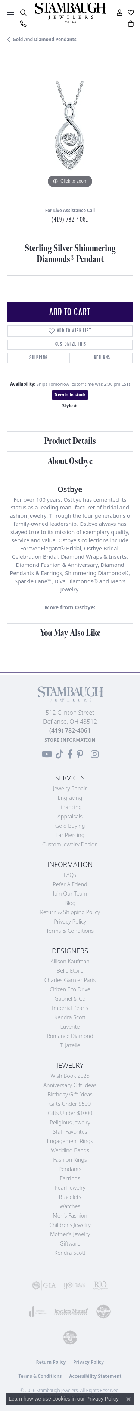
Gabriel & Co (70, 998)
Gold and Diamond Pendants (45, 39)
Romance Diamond (70, 1035)
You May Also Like (70, 633)
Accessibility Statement (95, 1376)
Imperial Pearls (70, 1007)
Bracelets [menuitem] (70, 1196)
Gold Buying (70, 825)
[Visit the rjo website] (100, 1285)
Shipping (38, 357)
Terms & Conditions (70, 930)
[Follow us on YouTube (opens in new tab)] (47, 754)
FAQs (70, 874)
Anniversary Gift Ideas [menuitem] (70, 1085)
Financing (70, 807)
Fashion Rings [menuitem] (70, 1159)
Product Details (70, 441)
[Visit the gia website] (44, 1285)
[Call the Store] (70, 730)
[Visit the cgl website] (70, 1337)
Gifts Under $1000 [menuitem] (70, 1113)
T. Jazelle (70, 1045)
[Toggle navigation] (11, 12)
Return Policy (51, 1362)
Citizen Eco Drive (70, 989)
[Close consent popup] (128, 1399)
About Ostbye (70, 461)
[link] (23, 23)
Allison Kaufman (70, 961)
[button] (23, 12)
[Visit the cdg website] (103, 1311)
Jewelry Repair (70, 788)
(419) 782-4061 (70, 219)
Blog (70, 902)
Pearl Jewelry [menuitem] (70, 1187)
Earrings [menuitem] (70, 1178)
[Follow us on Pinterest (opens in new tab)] (80, 754)
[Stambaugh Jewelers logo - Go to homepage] (70, 13)
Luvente (70, 1026)
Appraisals (70, 816)
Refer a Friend (70, 884)
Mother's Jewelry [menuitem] (70, 1234)
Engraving (70, 797)
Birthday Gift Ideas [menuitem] (70, 1094)
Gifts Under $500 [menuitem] (70, 1103)
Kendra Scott (70, 1017)
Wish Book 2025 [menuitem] (70, 1075)
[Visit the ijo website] (74, 1285)
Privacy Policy (70, 921)
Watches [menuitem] (70, 1206)
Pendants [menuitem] (70, 1168)
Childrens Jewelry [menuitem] (70, 1224)
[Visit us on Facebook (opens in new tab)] (70, 754)
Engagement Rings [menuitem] (70, 1141)
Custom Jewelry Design (70, 844)
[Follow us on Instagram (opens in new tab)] (95, 754)
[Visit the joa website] (38, 1311)
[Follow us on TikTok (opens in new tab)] (59, 754)
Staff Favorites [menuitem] (70, 1131)
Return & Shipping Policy (70, 912)
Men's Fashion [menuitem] (70, 1215)
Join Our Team (70, 893)
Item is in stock (70, 394)
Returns (102, 357)
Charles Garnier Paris (70, 980)
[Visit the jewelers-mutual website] (71, 1311)
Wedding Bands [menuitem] (70, 1150)
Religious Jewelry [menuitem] (70, 1122)
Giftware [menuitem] (70, 1243)
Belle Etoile (70, 970)
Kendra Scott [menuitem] (70, 1252)
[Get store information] (70, 740)
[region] (70, 127)
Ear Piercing (70, 835)
